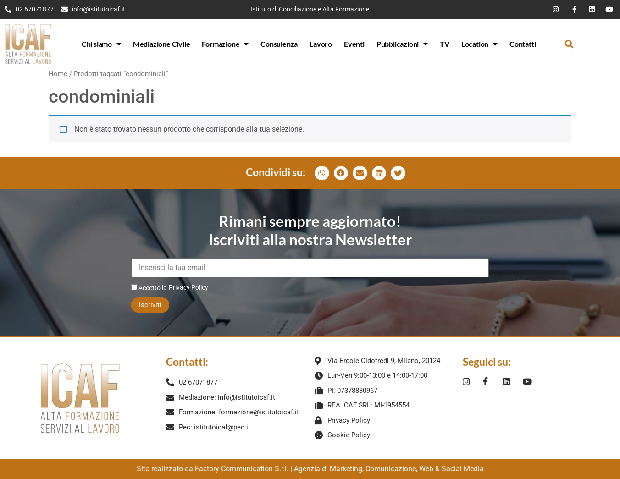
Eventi (354, 43)
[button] (568, 43)
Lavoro (321, 43)
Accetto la (149, 287)
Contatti (522, 43)
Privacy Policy (188, 287)
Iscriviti (150, 305)
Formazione (225, 44)
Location (479, 44)
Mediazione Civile (161, 43)
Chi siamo (101, 44)
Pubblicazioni (402, 44)
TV (444, 43)
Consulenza (279, 43)
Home (58, 74)
